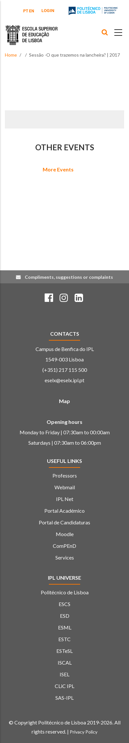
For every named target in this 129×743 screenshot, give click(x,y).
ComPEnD (64, 546)
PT (25, 11)
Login (47, 10)
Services (64, 557)
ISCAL (65, 662)
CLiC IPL (64, 686)
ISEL (64, 674)
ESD (64, 616)
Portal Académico (64, 510)
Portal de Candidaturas (64, 522)
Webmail (64, 487)
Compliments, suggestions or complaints (69, 277)
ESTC (64, 639)
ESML (64, 627)
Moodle (65, 534)
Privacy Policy (83, 732)
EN (31, 11)
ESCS (64, 604)
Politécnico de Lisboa (65, 592)
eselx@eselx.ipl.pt (64, 380)
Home (11, 55)
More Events (58, 169)
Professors (64, 475)
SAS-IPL (64, 698)
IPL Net (64, 499)
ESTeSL (64, 651)
